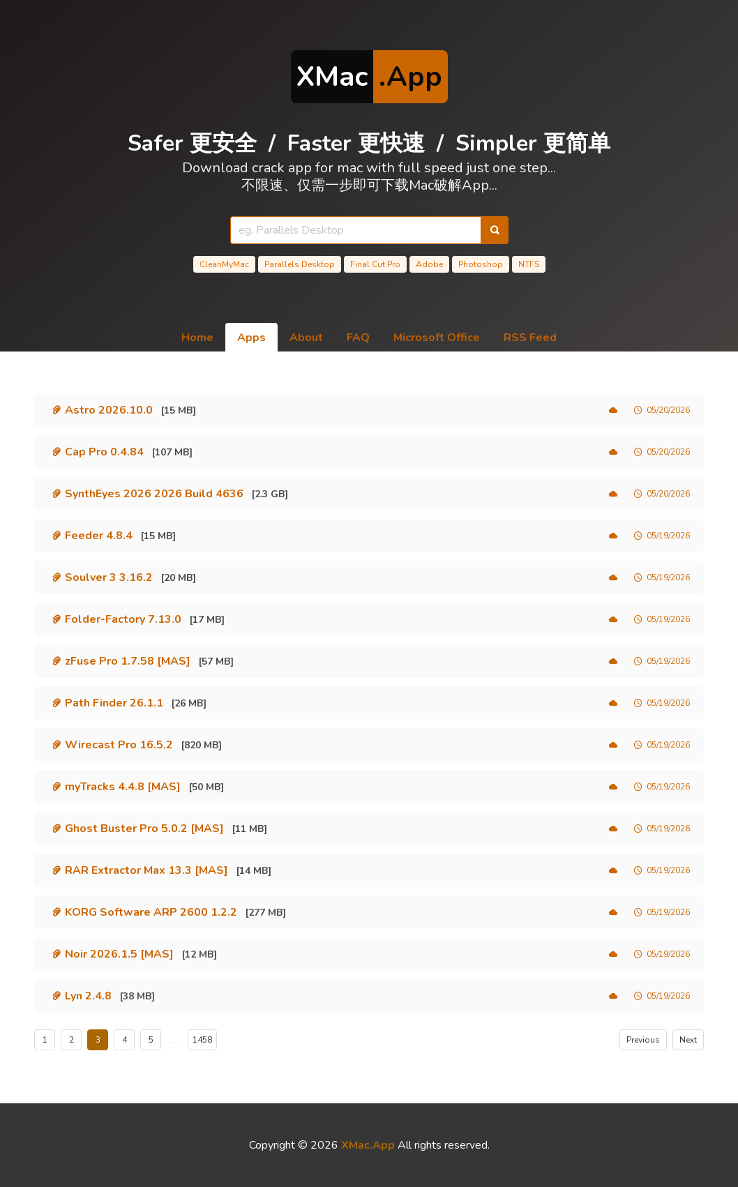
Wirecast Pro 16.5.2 (119, 745)
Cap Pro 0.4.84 (104, 452)
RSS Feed (530, 337)
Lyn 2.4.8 (88, 996)
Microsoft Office (436, 337)
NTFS (528, 264)
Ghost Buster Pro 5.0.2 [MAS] (144, 828)
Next (688, 1039)
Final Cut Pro (375, 264)
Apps (251, 337)
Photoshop (480, 264)
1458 (202, 1039)
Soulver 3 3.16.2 (109, 577)
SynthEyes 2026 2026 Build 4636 (154, 493)
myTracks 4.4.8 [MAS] (123, 786)
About (306, 337)
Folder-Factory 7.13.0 (123, 619)
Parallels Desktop (299, 264)
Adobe (429, 264)
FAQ (358, 337)
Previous (643, 1039)
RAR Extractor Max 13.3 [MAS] (146, 870)
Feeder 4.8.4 (99, 535)
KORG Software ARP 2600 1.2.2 (151, 912)
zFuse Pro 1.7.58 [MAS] (127, 661)
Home (197, 337)
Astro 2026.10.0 (109, 410)
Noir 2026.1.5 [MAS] (119, 954)
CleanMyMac (224, 264)
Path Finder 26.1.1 (114, 703)
